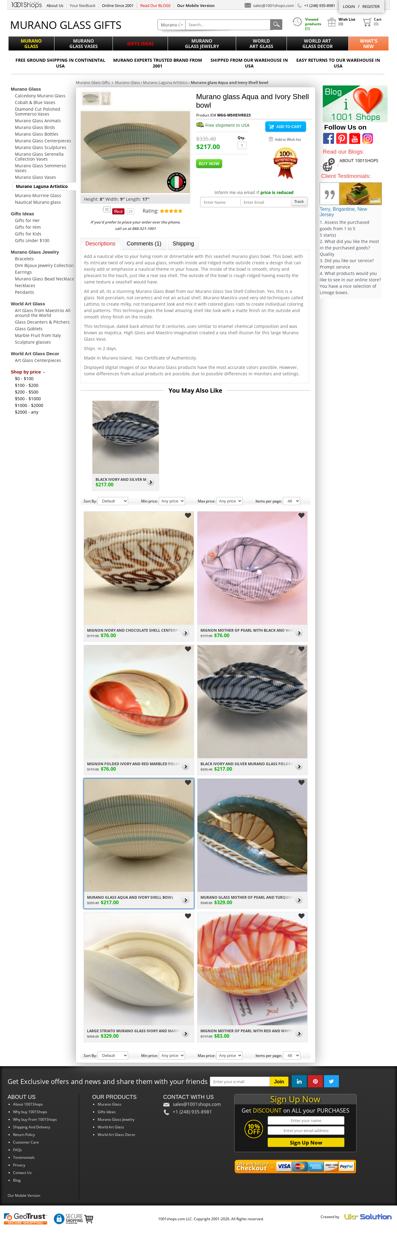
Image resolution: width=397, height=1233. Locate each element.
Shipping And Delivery (31, 1127)
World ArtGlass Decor (317, 43)
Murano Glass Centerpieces (43, 141)
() (372, 22)
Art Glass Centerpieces (38, 360)
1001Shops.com (26, 4)
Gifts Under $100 (32, 240)
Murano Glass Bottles (36, 134)
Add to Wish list (288, 139)
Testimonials (24, 1157)
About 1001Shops (28, 1104)
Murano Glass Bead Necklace (44, 279)
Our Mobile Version (24, 1195)
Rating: (151, 210)
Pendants (24, 292)
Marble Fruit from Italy (38, 335)
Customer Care (26, 1142)
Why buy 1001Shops (30, 1111)
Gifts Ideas (140, 43)
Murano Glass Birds (35, 127)
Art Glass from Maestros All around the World (43, 312)
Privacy (19, 1165)
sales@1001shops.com (269, 5)
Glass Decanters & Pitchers (42, 322)
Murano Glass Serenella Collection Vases (39, 156)
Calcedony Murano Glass (40, 96)
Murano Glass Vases (35, 177)
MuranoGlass (31, 43)
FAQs (17, 1149)
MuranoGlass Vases (83, 43)
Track (299, 202)
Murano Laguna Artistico (42, 186)
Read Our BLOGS (155, 5)
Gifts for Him (28, 227)
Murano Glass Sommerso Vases (40, 168)
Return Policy (24, 1134)
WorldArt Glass (261, 43)
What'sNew (368, 43)
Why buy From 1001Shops (35, 1119)
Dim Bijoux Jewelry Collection (44, 265)
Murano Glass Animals (38, 120)
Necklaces (25, 285)
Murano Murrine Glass (38, 195)
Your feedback (83, 5)
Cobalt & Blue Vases (35, 102)
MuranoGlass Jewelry (202, 43)
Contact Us (22, 1172)
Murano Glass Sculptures (40, 147)
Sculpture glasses (33, 342)
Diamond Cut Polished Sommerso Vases (37, 111)
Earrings (23, 272)
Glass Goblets (29, 329)
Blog (17, 1180)
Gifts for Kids (28, 234)
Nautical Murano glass (38, 202)
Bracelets (24, 259)
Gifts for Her (27, 220)
